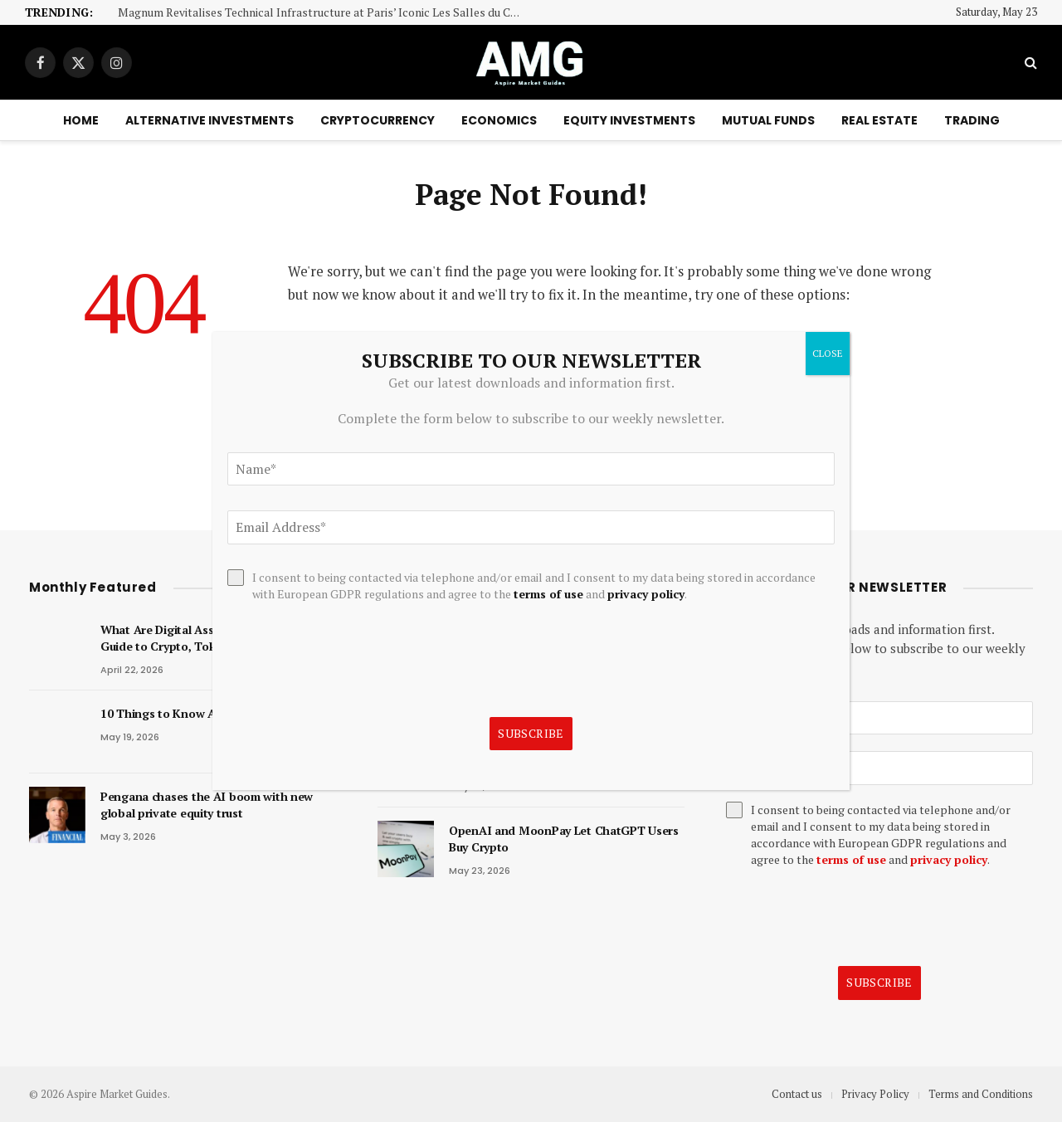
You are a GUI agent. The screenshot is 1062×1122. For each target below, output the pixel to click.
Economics (499, 120)
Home (81, 120)
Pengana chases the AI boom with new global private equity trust (206, 804)
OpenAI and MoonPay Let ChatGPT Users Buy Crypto (564, 838)
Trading (972, 120)
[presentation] (852, 917)
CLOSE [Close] (827, 353)
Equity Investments (629, 120)
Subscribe (879, 982)
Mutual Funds (768, 120)
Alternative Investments (209, 120)
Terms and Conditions (980, 1093)
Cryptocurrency (377, 120)
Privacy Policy (875, 1093)
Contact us (797, 1093)
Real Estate (879, 120)
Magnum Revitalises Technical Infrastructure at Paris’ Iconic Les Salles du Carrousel (325, 13)
